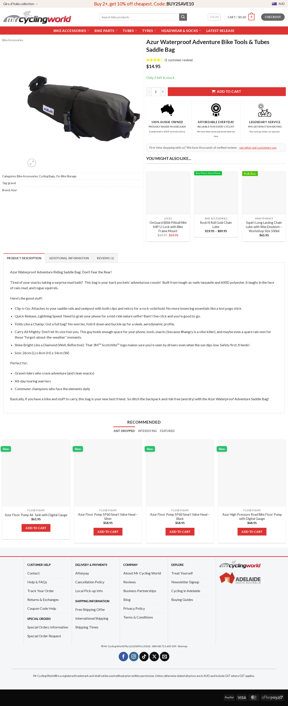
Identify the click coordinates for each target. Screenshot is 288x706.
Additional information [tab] (69, 258)
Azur (14, 190)
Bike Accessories (71, 30)
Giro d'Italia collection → (20, 4)
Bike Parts (105, 30)
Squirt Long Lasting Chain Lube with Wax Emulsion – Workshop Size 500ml (264, 227)
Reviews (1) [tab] (105, 258)
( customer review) (179, 60)
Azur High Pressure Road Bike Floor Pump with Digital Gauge (252, 517)
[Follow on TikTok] (144, 656)
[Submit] (183, 17)
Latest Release (220, 30)
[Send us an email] (164, 656)
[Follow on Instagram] (133, 656)
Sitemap (182, 646)
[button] (214, 17)
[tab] (124, 430)
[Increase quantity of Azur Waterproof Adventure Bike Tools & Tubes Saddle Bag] (163, 91)
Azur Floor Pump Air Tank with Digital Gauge (36, 515)
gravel (12, 183)
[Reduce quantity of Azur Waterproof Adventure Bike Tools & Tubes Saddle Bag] (148, 91)
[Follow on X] (154, 656)
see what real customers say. (258, 147)
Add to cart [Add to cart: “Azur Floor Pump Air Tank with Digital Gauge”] (36, 528)
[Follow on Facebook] (123, 656)
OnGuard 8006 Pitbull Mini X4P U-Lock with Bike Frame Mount (168, 227)
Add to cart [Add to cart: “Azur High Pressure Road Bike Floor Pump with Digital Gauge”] (252, 532)
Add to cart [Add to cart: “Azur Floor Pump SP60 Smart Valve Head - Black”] (180, 532)
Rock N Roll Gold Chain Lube (216, 225)
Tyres (149, 30)
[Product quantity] (155, 91)
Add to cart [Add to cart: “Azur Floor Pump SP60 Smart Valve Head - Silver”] (108, 532)
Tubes (130, 30)
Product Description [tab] (24, 258)
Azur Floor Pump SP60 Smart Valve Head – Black (180, 517)
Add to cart (226, 91)
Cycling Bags (47, 176)
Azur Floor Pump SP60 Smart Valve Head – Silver (108, 517)
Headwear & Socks (181, 30)
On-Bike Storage (66, 176)
